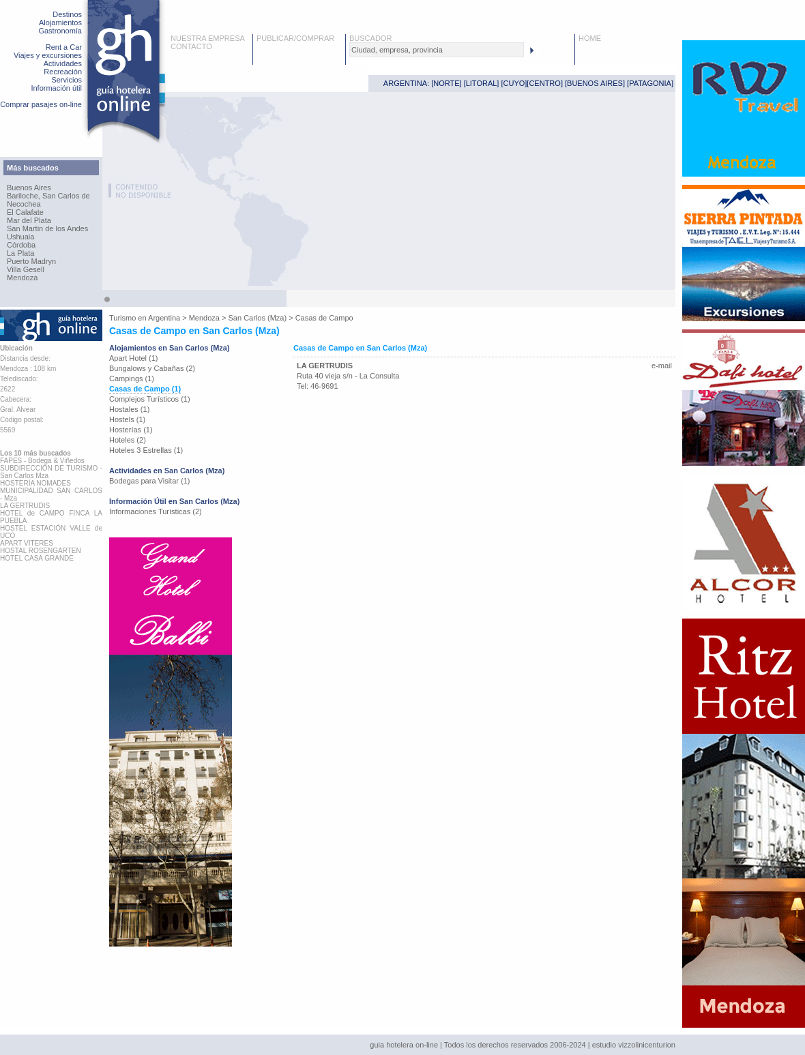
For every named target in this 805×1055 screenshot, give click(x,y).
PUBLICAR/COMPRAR (295, 38)
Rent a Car (64, 47)
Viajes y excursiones (48, 55)
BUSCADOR (370, 38)
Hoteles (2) (127, 440)
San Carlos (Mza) (258, 318)
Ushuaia (20, 237)
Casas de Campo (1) (145, 389)
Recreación (63, 72)
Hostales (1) (129, 409)
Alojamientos (60, 22)
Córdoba (21, 245)
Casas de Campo (324, 318)
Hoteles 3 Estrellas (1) (146, 450)
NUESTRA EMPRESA (208, 38)
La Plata (20, 253)
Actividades (63, 63)
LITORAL (481, 83)
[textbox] (436, 49)
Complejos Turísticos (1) (149, 399)
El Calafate (25, 212)
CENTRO (544, 83)
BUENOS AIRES (595, 83)
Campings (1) (131, 378)
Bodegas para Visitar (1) (149, 481)
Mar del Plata (29, 220)
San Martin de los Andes (47, 228)
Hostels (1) (127, 419)
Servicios (66, 80)
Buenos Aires (29, 187)
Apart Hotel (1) (133, 358)
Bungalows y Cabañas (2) (152, 368)
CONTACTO (191, 46)
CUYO (514, 83)
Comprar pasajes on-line (41, 104)
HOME (590, 38)
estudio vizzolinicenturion (633, 1045)
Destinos (67, 14)
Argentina (164, 318)
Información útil (56, 88)
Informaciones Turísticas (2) (155, 511)
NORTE (446, 83)
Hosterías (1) (131, 430)
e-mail (662, 365)
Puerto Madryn (31, 261)
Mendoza (22, 277)
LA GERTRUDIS (325, 365)
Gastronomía (60, 31)
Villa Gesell (25, 269)
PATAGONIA (650, 83)
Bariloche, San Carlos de (48, 196)
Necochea (24, 204)
